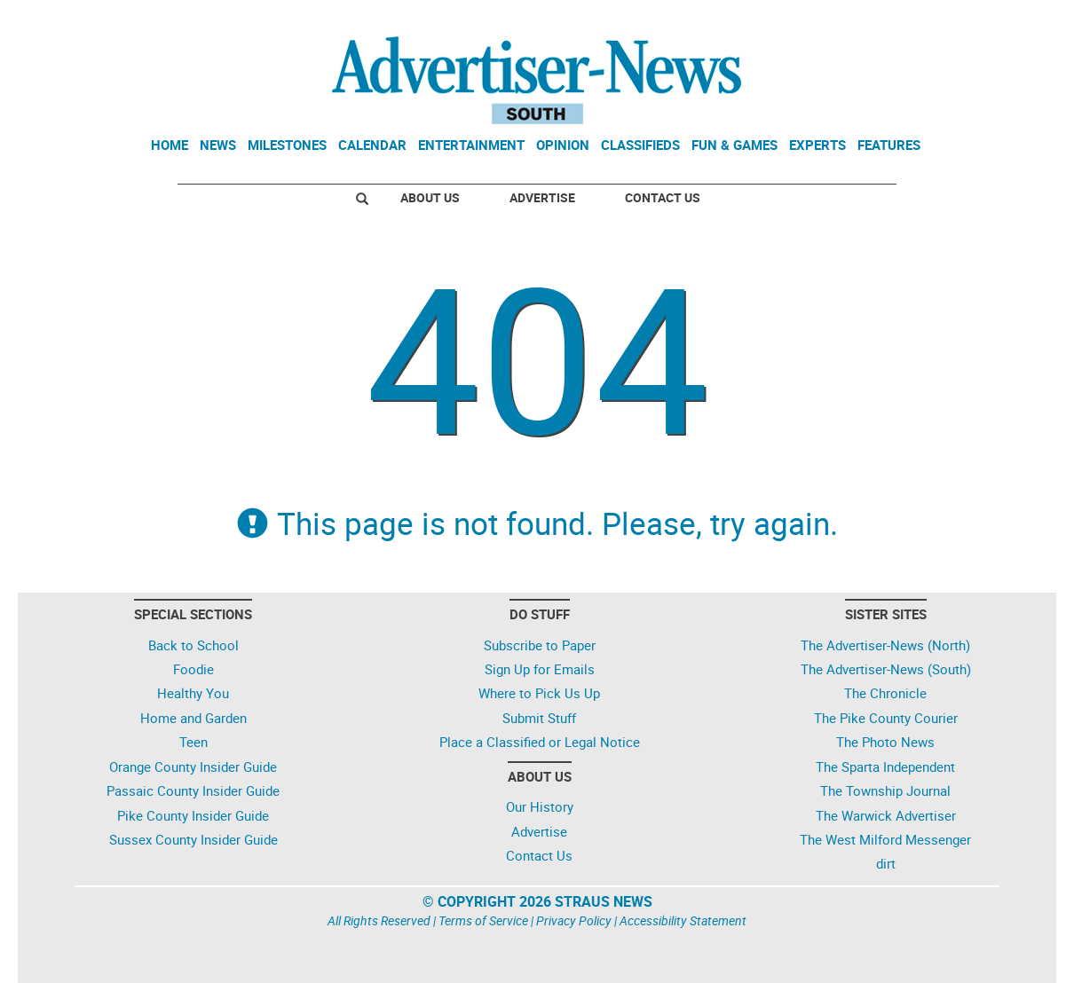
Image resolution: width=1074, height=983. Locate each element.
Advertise (542, 197)
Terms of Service (483, 920)
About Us (430, 197)
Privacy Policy (574, 920)
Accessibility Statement (683, 920)
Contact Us (662, 197)
